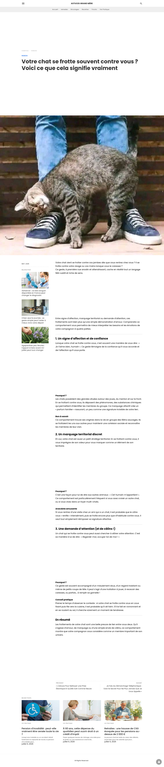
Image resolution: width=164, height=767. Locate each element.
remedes (64, 9)
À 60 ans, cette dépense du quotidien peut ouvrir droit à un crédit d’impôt (81, 731)
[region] (82, 91)
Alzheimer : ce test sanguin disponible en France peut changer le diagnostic (34, 293)
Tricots (94, 9)
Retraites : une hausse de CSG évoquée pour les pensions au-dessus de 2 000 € (122, 731)
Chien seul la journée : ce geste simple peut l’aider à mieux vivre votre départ (34, 320)
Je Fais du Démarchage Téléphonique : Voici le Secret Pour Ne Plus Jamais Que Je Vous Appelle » (123, 689)
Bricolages (75, 9)
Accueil (55, 9)
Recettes (85, 9)
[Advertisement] (82, 30)
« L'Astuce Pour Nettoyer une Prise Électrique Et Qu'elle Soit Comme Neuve (74, 687)
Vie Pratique (104, 9)
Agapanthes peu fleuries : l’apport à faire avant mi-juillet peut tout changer (33, 348)
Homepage (25, 51)
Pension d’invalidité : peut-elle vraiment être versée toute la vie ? (40, 731)
